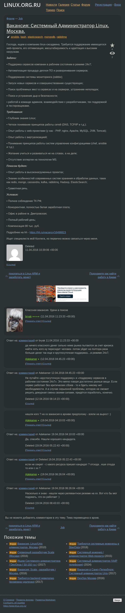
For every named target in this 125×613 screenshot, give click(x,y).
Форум (85, 4)
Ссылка (11, 264)
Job (21, 18)
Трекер (50, 10)
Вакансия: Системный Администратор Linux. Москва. (58, 28)
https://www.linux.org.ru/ (14, 606)
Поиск (60, 10)
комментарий (27, 340)
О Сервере (8, 600)
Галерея (63, 4)
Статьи (75, 4)
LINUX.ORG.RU (22, 4)
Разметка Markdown (45, 600)
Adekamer (31, 359)
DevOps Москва (86, 578)
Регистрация (103, 4)
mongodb (49, 37)
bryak (28, 316)
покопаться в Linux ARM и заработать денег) (24, 275)
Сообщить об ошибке (14, 603)
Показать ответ (33, 321)
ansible (15, 37)
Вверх (117, 600)
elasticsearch (35, 37)
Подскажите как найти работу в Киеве (102, 275)
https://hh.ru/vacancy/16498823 (48, 232)
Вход (117, 4)
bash (23, 37)
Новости (51, 4)
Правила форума (25, 600)
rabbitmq (62, 37)
